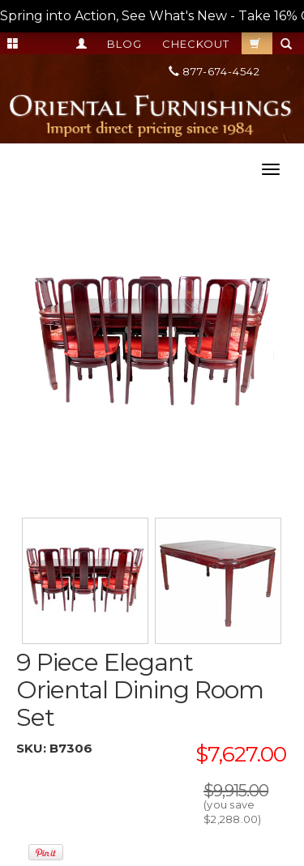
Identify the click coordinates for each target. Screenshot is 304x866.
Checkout (195, 43)
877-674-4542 (214, 71)
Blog (124, 43)
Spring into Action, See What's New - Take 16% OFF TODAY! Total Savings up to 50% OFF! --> (152, 15)
